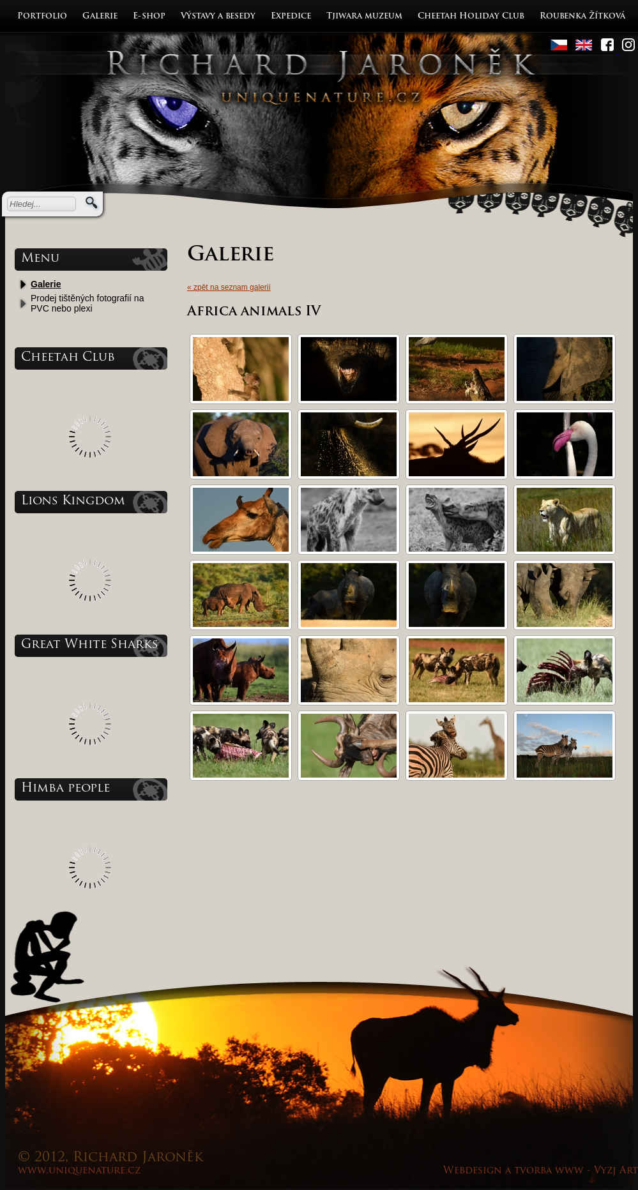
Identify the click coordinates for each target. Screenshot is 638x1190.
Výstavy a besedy (218, 16)
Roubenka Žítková (582, 16)
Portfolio (42, 16)
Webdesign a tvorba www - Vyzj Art (540, 1171)
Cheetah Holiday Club (471, 16)
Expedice (291, 16)
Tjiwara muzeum (364, 16)
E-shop (149, 16)
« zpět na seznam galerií (229, 287)
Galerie (100, 16)
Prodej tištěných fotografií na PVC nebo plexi (87, 303)
